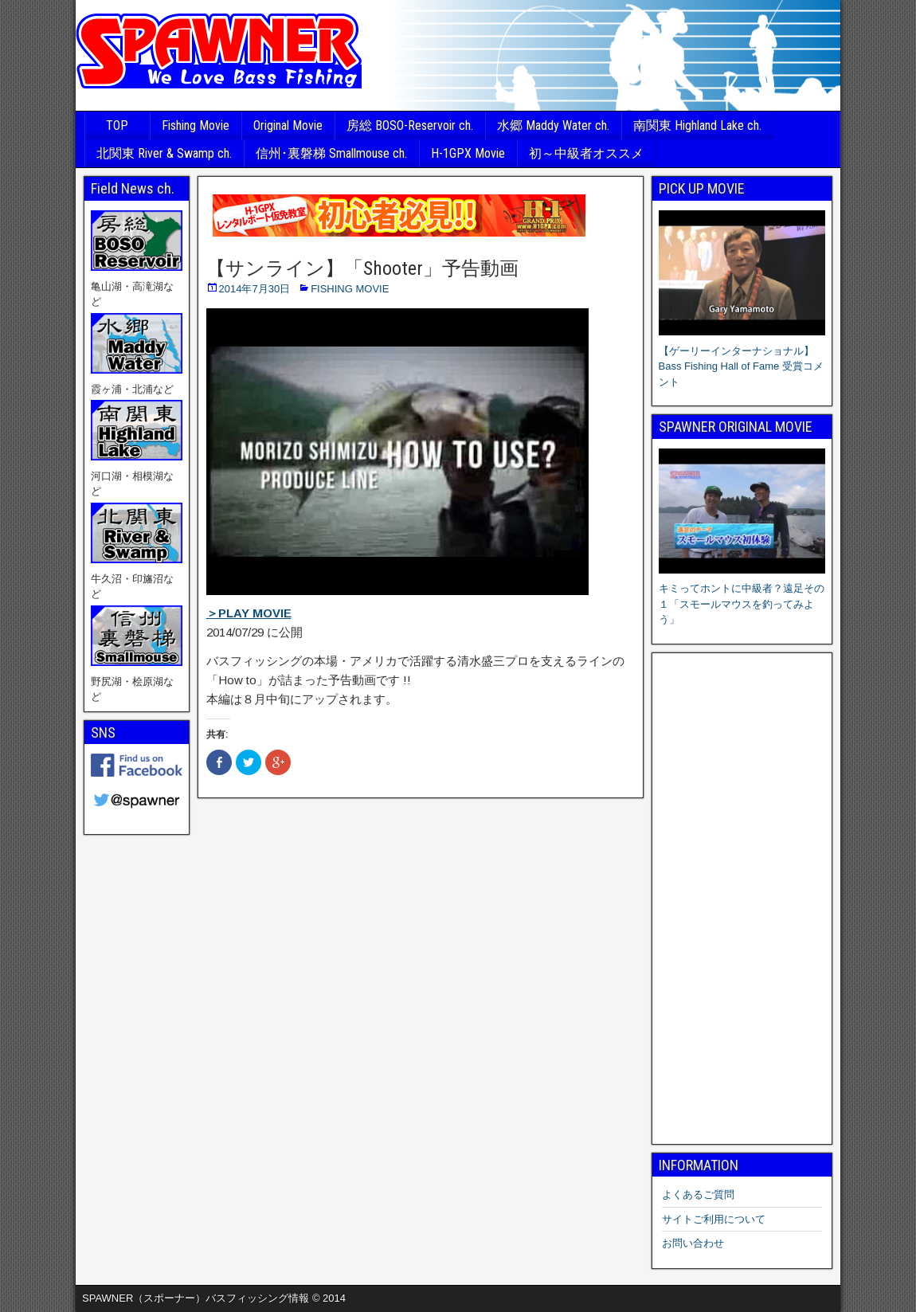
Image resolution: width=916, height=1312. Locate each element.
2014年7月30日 (255, 289)
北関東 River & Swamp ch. (164, 153)
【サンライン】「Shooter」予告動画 (362, 268)
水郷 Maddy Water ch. (553, 125)
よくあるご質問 (698, 1194)
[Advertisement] (742, 899)
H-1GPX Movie (468, 153)
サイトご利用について (713, 1219)
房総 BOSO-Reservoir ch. (409, 125)
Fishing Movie (195, 125)
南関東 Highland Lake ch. (697, 125)
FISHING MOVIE (350, 289)
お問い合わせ (693, 1243)
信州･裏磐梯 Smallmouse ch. (331, 153)
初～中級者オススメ (586, 153)
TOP (117, 125)
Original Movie (288, 125)
